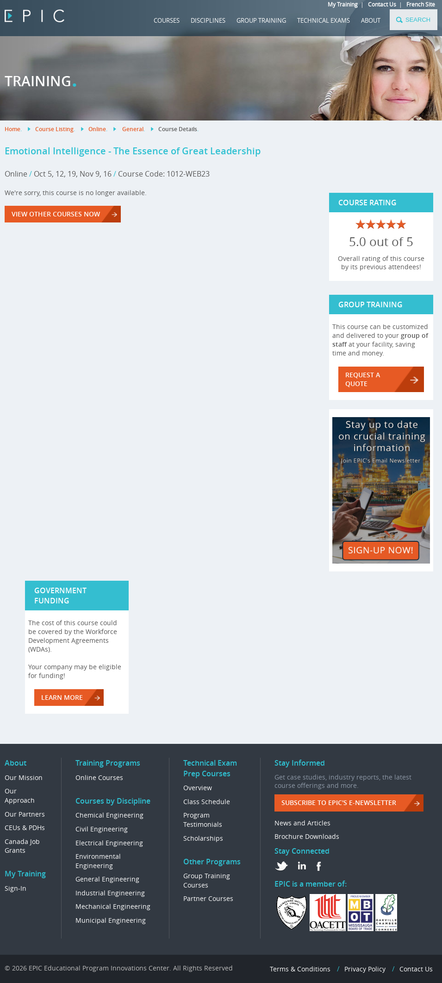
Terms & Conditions (300, 968)
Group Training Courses (206, 880)
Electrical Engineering (109, 842)
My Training (343, 4)
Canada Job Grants (22, 846)
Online (97, 129)
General (132, 129)
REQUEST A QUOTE (362, 379)
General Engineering (107, 879)
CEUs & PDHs (25, 827)
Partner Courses (208, 898)
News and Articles (302, 822)
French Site (420, 4)
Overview (197, 787)
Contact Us (382, 4)
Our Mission (24, 777)
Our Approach (20, 795)
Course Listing (54, 129)
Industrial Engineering (110, 892)
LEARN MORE (62, 697)
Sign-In (15, 888)
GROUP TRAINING (261, 20)
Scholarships (203, 838)
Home (12, 129)
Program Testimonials (202, 820)
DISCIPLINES (208, 20)
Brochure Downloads (306, 836)
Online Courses (99, 777)
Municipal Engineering (110, 920)
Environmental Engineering (98, 861)
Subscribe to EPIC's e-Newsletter (338, 802)
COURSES (167, 20)
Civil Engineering (101, 828)
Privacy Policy (365, 968)
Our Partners (25, 814)
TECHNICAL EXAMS (323, 20)
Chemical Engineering (109, 815)
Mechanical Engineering (112, 906)
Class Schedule (206, 801)
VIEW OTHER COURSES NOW (56, 213)
